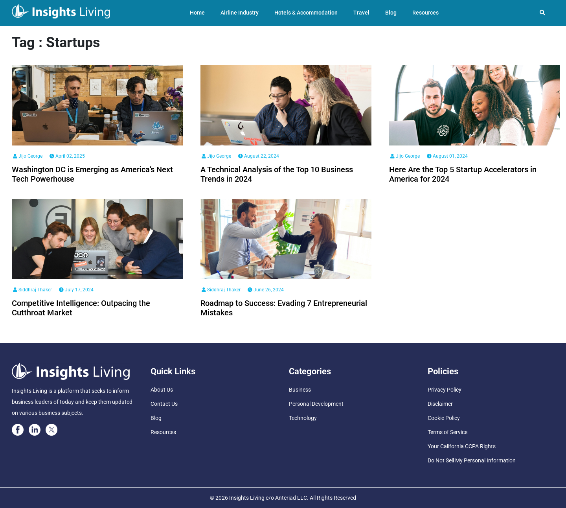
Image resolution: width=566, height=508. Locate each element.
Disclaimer (440, 404)
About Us (162, 390)
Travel (361, 12)
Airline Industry (240, 12)
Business (300, 390)
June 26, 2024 (266, 290)
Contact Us (164, 404)
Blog (391, 12)
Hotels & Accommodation (306, 12)
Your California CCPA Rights (462, 446)
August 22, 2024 (258, 156)
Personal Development (316, 404)
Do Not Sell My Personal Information (472, 460)
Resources (425, 12)
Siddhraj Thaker (32, 290)
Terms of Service (447, 432)
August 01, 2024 (447, 156)
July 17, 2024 (76, 290)
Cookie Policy (444, 418)
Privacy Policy (444, 390)
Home (197, 12)
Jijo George (27, 156)
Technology (303, 418)
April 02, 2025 (67, 156)
